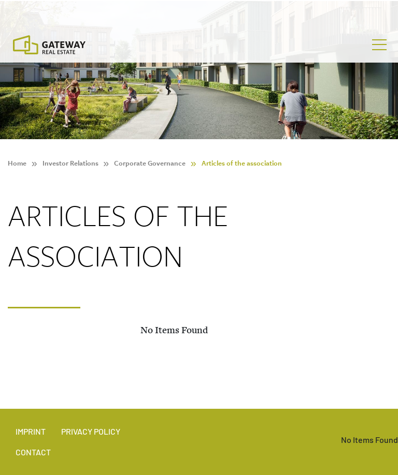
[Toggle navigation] (379, 45)
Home (17, 163)
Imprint (31, 431)
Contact (33, 452)
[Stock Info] (199, 12)
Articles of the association (242, 163)
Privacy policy (90, 431)
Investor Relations (70, 163)
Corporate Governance (150, 163)
